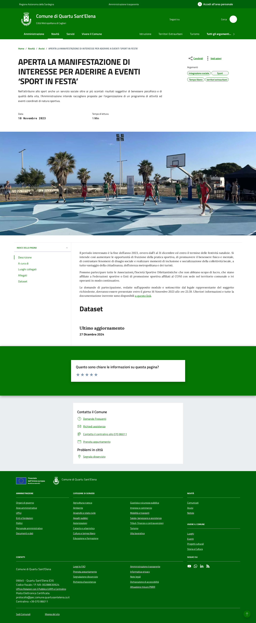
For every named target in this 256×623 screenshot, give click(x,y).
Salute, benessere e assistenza (146, 518)
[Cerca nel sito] (233, 19)
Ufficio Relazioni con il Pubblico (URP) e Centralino (41, 589)
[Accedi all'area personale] (215, 4)
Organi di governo (25, 503)
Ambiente (78, 508)
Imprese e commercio (141, 508)
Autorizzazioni (80, 523)
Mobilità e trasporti (139, 513)
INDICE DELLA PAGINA (42, 247)
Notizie (190, 513)
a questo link (143, 295)
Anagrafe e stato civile (84, 513)
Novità (55, 34)
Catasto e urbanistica (84, 528)
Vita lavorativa (137, 533)
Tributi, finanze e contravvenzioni (147, 523)
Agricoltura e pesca (82, 503)
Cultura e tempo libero (84, 533)
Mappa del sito (52, 614)
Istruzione (145, 34)
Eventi (190, 539)
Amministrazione (34, 34)
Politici (19, 523)
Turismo (194, 34)
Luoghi (190, 534)
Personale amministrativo (29, 528)
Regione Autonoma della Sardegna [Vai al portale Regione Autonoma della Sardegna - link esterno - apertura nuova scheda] (36, 4)
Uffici (18, 513)
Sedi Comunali (23, 614)
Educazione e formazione (85, 538)
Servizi (71, 34)
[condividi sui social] (195, 58)
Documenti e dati (24, 533)
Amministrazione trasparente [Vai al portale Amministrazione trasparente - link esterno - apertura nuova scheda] (124, 4)
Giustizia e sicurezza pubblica (144, 503)
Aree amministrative (26, 508)
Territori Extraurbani (171, 34)
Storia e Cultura (195, 549)
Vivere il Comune (92, 34)
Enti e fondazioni (24, 518)
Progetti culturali (195, 544)
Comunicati (193, 503)
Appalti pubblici (80, 518)
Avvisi (190, 508)
